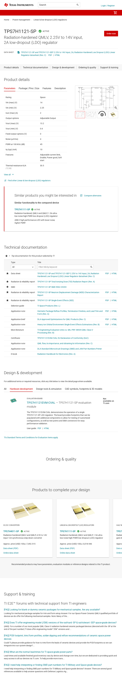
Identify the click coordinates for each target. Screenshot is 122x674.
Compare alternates (92, 195)
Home (6, 20)
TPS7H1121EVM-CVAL (41, 402)
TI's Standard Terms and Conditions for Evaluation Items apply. (31, 437)
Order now (111, 33)
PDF (50, 55)
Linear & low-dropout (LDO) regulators (50, 20)
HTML (57, 55)
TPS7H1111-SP (22, 209)
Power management (21, 20)
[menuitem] (107, 13)
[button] (7, 13)
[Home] (18, 5)
